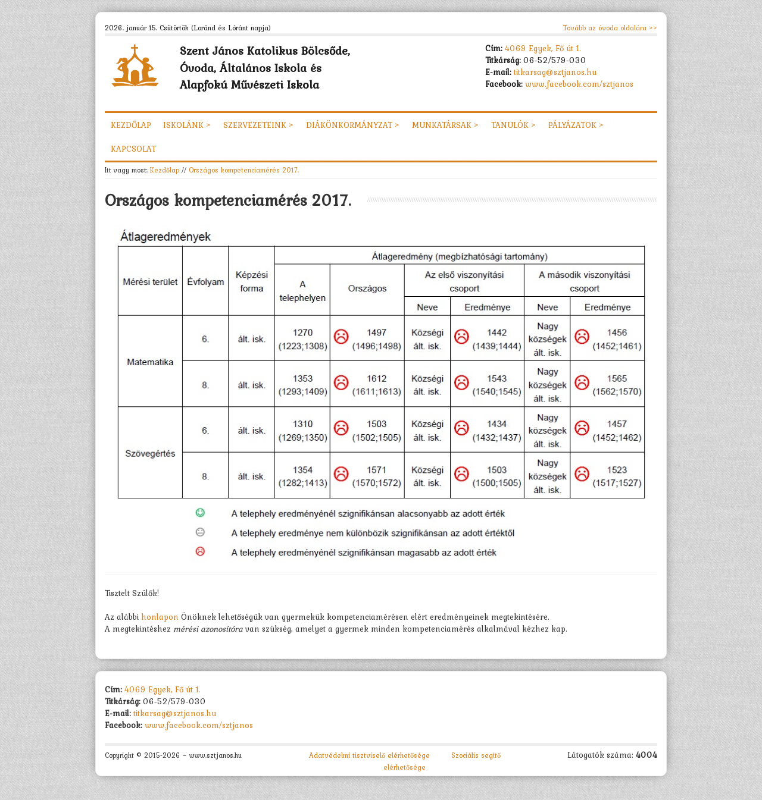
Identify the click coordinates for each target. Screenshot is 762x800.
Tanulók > (513, 125)
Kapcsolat (133, 149)
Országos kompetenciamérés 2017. (244, 170)
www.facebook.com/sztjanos (579, 84)
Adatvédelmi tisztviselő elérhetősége (369, 755)
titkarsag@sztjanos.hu (555, 72)
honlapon (161, 617)
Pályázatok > (576, 125)
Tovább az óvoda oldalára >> (610, 28)
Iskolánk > (187, 125)
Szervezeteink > (258, 125)
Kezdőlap (131, 125)
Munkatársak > (445, 125)
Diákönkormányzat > (353, 125)
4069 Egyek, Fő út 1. (543, 48)
